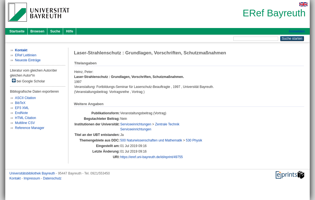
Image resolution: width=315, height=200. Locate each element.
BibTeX (20, 103)
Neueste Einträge (28, 60)
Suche (55, 31)
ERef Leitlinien (25, 55)
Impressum (32, 178)
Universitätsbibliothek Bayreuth (32, 173)
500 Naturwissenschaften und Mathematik (151, 140)
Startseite (17, 31)
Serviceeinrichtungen (135, 124)
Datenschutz (52, 178)
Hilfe (69, 31)
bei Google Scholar (28, 81)
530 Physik (194, 140)
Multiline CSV (25, 123)
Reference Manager (29, 128)
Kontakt (15, 178)
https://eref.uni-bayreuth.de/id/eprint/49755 (151, 157)
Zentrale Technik (167, 124)
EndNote (21, 113)
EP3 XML (22, 108)
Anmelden (297, 31)
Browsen (37, 31)
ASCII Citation (25, 98)
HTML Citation (25, 118)
